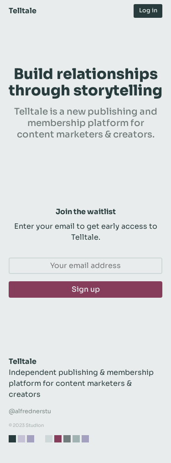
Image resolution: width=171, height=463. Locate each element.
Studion (35, 425)
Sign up (86, 289)
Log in (148, 10)
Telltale (22, 11)
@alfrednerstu (30, 411)
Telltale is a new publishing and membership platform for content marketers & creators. (85, 123)
